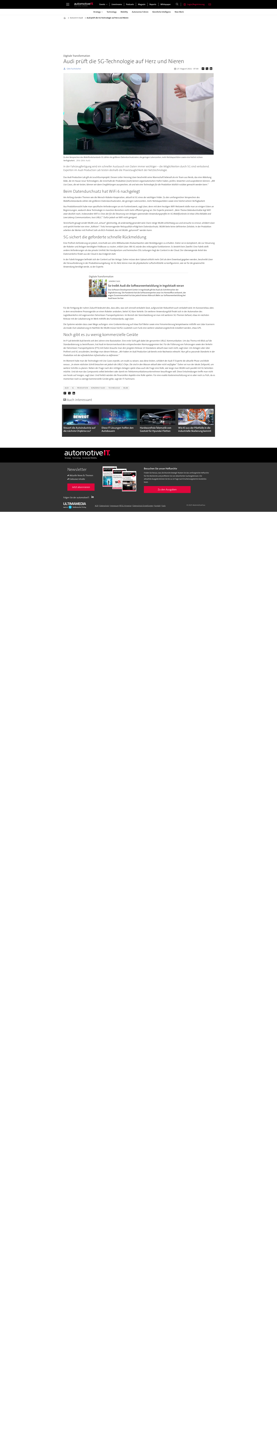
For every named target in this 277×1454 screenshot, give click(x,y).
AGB (96, 506)
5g (73, 388)
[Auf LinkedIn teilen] (211, 69)
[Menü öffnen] (67, 4)
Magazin (141, 4)
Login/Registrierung (196, 4)
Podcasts (130, 4)
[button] (208, 421)
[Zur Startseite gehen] (84, 4)
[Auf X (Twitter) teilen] (207, 69)
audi (67, 388)
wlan (125, 388)
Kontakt (157, 506)
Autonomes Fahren (140, 12)
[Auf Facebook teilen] (203, 69)
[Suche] (177, 4)
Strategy (97, 12)
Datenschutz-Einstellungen (143, 506)
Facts (164, 506)
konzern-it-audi (98, 388)
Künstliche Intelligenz (161, 12)
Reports (153, 4)
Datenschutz (104, 506)
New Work (179, 12)
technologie (114, 388)
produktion (82, 388)
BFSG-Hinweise (125, 506)
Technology (112, 12)
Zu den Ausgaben (167, 489)
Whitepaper (165, 4)
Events (102, 4)
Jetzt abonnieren (81, 487)
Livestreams (117, 4)
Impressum (114, 506)
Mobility (124, 12)
